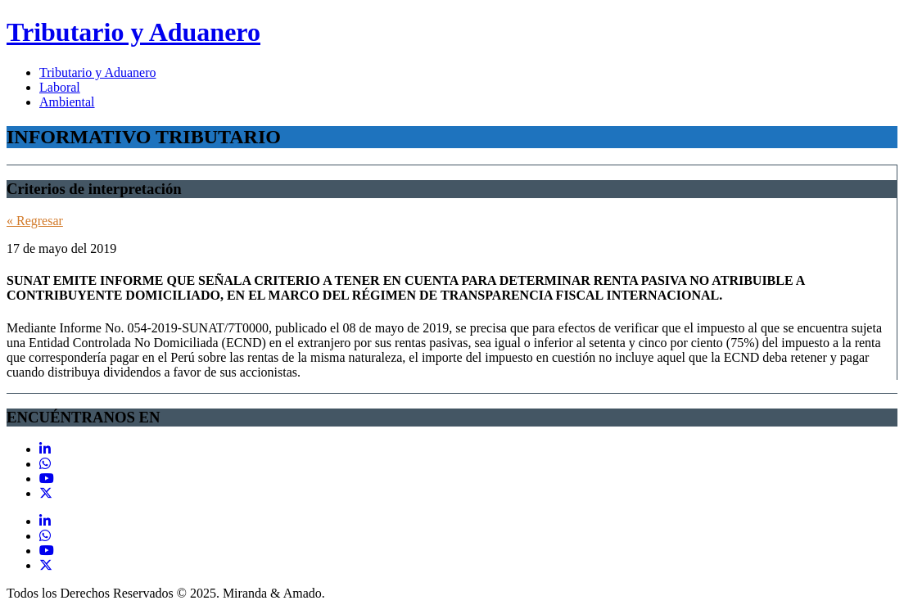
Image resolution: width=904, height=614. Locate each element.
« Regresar (35, 221)
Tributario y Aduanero (133, 32)
